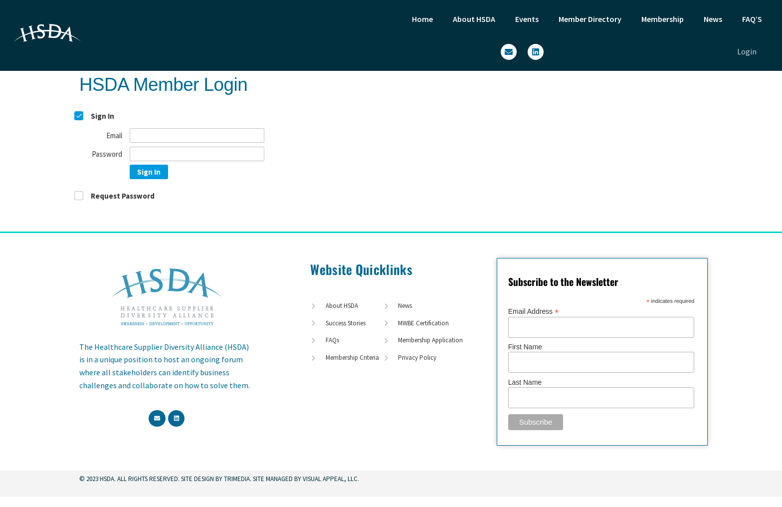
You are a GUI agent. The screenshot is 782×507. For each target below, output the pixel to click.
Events (527, 19)
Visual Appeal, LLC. (330, 479)
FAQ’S (752, 19)
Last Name (525, 382)
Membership (662, 19)
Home (422, 19)
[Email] (197, 135)
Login (747, 51)
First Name (525, 346)
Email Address (533, 311)
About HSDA (474, 19)
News (713, 19)
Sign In (149, 172)
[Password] (197, 154)
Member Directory (590, 19)
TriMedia (237, 479)
